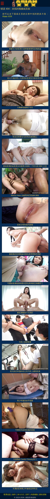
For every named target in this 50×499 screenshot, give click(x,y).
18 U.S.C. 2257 (23, 494)
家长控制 (42, 494)
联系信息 (7, 494)
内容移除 (34, 494)
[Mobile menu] (2, 3)
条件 (14, 494)
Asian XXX (7, 16)
